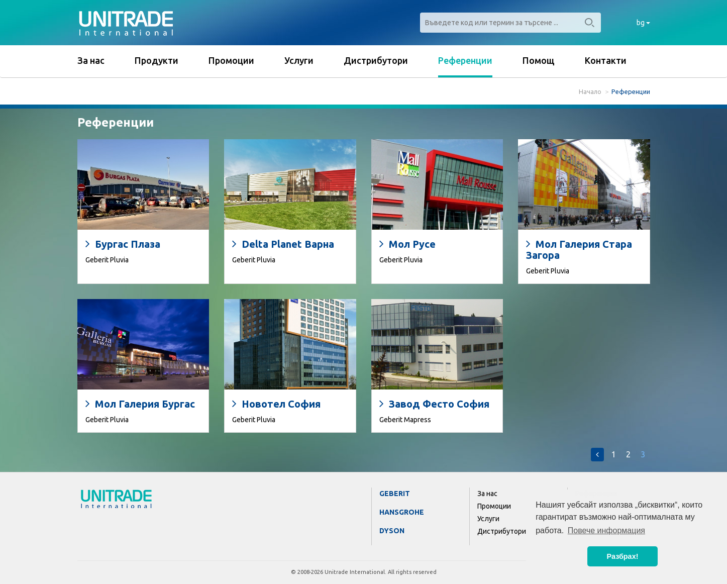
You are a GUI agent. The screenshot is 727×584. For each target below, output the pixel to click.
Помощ (539, 60)
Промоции (231, 60)
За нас (91, 60)
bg (643, 23)
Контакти (606, 60)
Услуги (299, 60)
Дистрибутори (376, 60)
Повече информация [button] (606, 530)
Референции (465, 60)
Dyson (391, 531)
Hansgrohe (401, 512)
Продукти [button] (156, 60)
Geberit (394, 494)
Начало (590, 91)
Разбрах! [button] (623, 556)
